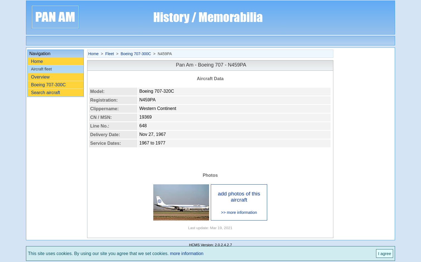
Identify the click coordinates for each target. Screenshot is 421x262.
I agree (384, 253)
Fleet (109, 54)
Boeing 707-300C (48, 84)
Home (37, 61)
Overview (40, 77)
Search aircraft (45, 92)
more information (187, 253)
